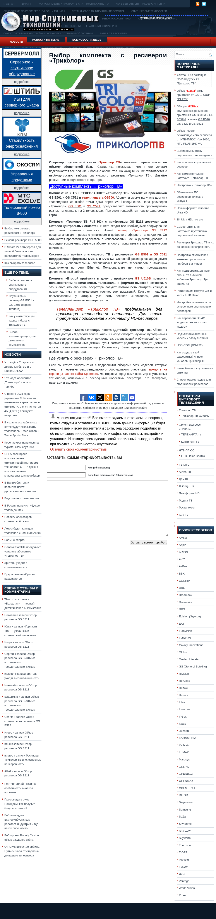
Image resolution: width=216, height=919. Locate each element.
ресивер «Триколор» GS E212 (142, 230)
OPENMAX (186, 781)
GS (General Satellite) (193, 666)
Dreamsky (185, 602)
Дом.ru (183, 478)
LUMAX (184, 752)
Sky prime (185, 823)
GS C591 (93, 206)
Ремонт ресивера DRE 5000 (22, 240)
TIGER (183, 852)
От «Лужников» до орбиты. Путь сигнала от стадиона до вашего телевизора (22, 851)
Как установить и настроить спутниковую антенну (74, 3)
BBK (182, 573)
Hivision (184, 673)
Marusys (184, 759)
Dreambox (185, 595)
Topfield (184, 859)
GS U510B (143, 278)
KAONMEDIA (187, 738)
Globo (183, 652)
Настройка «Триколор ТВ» (194, 185)
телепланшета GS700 (98, 197)
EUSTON (185, 637)
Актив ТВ (185, 471)
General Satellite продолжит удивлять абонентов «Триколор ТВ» (22, 551)
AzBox (183, 566)
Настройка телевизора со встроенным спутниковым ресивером (194, 307)
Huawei (184, 688)
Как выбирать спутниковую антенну (140, 3)
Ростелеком (187, 507)
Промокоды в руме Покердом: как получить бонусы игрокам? (20, 804)
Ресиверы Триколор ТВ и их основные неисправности (22, 760)
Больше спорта (14, 540)
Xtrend (183, 895)
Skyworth (185, 838)
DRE (182, 587)
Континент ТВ (190, 441)
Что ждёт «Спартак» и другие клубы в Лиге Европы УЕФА (19, 366)
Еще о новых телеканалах (21, 498)
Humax (183, 695)
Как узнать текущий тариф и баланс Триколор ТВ (22, 320)
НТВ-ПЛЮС (186, 450)
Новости (16, 41)
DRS (182, 609)
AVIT (182, 559)
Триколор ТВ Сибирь (195, 416)
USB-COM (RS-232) (190, 345)
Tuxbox (183, 866)
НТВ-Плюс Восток (193, 456)
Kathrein (184, 745)
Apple (182, 545)
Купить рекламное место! (156, 17)
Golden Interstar (189, 659)
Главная (8, 3)
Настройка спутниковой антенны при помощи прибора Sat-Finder (192, 259)
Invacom (184, 709)
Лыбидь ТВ (186, 486)
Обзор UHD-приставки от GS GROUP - (194, 95)
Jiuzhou (184, 730)
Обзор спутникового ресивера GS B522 (22, 721)
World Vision (187, 888)
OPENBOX (186, 773)
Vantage (184, 881)
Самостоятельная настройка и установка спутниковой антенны (192, 231)
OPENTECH (187, 788)
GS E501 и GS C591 (151, 254)
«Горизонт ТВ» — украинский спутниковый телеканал (20, 631)
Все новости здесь (86, 39)
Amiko (183, 538)
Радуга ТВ (185, 500)
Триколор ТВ (109, 162)
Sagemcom (186, 802)
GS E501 (75, 206)
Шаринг (26, 3)
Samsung (185, 809)
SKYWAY (185, 831)
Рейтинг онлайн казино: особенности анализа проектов (20, 788)
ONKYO (184, 766)
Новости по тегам (46, 39)
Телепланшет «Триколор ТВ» (88, 309)
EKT (182, 623)
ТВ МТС (184, 464)
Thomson (185, 845)
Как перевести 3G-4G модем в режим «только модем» (192, 322)
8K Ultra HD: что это (190, 219)
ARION (183, 552)
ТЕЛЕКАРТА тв (191, 434)
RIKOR (183, 795)
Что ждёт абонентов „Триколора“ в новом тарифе (17, 382)
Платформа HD (189, 493)
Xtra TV (184, 514)
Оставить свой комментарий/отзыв (78, 449)
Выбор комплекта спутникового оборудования (20, 284)
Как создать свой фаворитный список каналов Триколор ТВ (191, 357)
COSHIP (184, 580)
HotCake (184, 680)
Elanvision (185, 630)
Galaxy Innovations (191, 645)
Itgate (182, 723)
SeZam (183, 816)
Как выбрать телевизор (19, 263)
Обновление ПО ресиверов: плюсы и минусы (190, 197)
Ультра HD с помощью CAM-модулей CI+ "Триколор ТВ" (191, 79)
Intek (182, 702)
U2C (182, 873)
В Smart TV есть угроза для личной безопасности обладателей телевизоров (22, 251)
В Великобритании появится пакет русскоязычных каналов (20, 487)
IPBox (183, 716)
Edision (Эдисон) (190, 616)
